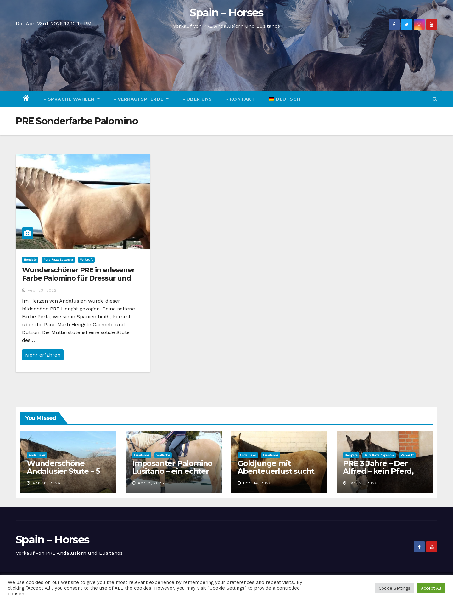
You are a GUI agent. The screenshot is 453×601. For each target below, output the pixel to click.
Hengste (30, 259)
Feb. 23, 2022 (42, 290)
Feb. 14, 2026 (257, 483)
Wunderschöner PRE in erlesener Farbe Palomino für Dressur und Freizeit (78, 278)
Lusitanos (141, 455)
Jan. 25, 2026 (363, 483)
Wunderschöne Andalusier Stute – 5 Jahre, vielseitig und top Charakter (64, 475)
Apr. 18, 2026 (46, 483)
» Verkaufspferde (141, 99)
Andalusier (37, 455)
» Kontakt (240, 99)
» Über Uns (197, 99)
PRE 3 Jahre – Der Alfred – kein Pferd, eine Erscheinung (378, 471)
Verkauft (86, 259)
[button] (435, 99)
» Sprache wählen (72, 99)
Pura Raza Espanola (58, 259)
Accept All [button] (431, 588)
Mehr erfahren (42, 355)
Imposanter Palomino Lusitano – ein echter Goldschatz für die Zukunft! (172, 475)
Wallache (163, 455)
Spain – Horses (226, 12)
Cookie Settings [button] (394, 588)
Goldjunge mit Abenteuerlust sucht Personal (276, 471)
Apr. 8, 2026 (151, 483)
